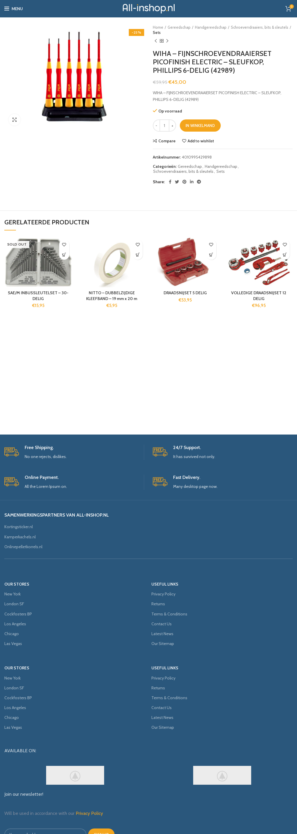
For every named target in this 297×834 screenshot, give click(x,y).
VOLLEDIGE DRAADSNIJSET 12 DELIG (258, 295)
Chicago (11, 633)
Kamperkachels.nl (20, 536)
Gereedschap (179, 27)
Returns (158, 603)
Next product (167, 41)
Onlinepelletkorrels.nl (23, 546)
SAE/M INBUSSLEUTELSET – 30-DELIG (38, 295)
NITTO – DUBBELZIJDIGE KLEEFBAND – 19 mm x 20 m (111, 295)
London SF (14, 603)
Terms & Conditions (169, 614)
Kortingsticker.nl (18, 526)
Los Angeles (15, 623)
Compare (166, 141)
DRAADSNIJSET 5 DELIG (185, 292)
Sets (157, 32)
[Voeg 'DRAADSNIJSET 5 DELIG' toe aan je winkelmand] (211, 255)
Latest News (162, 633)
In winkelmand (200, 125)
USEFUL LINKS (164, 584)
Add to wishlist (201, 141)
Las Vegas (13, 643)
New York (12, 594)
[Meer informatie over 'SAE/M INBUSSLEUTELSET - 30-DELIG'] (64, 255)
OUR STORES (16, 584)
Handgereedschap (211, 27)
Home (158, 27)
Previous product (155, 41)
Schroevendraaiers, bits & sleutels (259, 27)
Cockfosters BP (18, 614)
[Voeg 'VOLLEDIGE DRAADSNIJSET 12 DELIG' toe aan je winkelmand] (285, 255)
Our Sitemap (162, 643)
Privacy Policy (163, 594)
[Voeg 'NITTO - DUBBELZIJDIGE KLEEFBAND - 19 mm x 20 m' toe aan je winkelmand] (138, 255)
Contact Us (161, 623)
